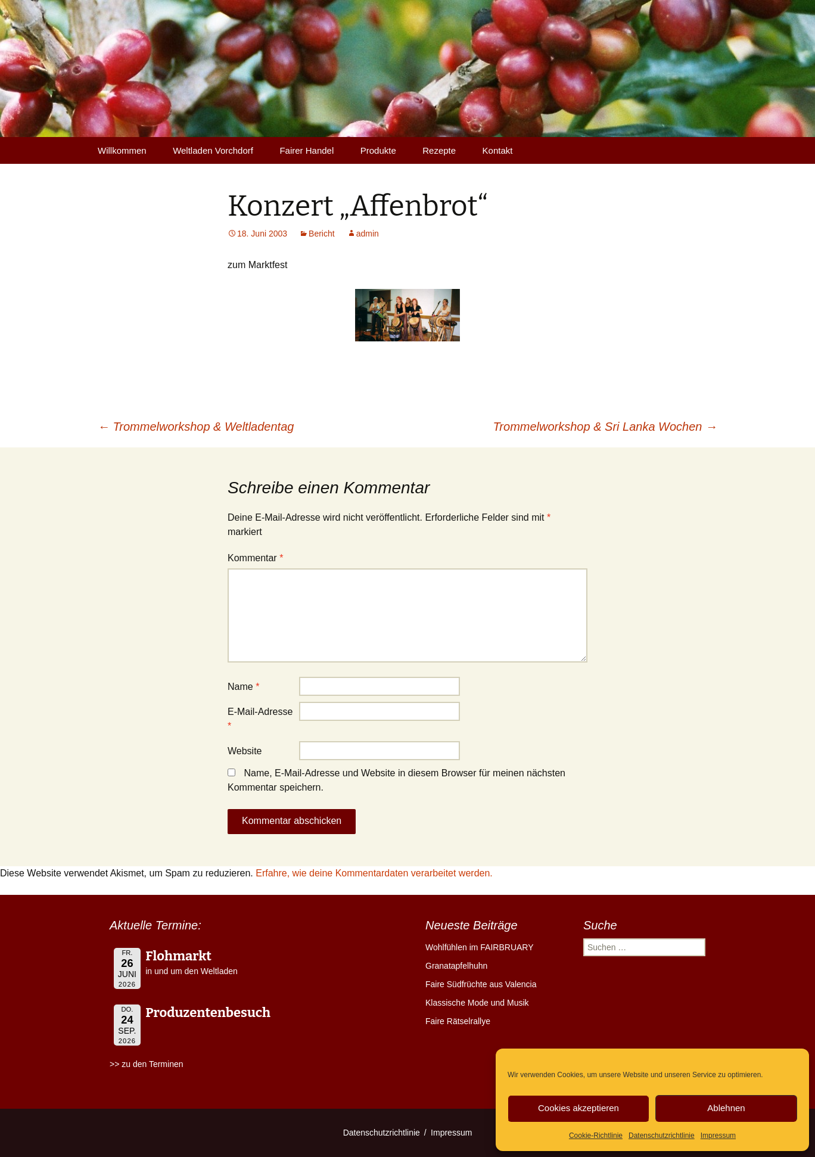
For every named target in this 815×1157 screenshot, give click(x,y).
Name (243, 687)
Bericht (322, 233)
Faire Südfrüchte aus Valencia (481, 984)
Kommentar (255, 558)
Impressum (718, 1135)
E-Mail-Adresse (260, 719)
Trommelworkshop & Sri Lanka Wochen (605, 426)
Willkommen (122, 150)
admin (367, 233)
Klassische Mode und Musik (477, 1002)
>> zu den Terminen (146, 1064)
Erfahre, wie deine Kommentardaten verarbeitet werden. (374, 873)
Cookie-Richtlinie (596, 1135)
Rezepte (439, 150)
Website (245, 751)
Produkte (378, 150)
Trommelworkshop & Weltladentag (196, 426)
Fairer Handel (306, 150)
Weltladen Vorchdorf (213, 150)
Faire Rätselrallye (457, 1021)
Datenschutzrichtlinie (662, 1135)
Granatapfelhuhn (456, 966)
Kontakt (498, 150)
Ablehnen (726, 1108)
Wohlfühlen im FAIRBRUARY (479, 947)
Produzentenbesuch (207, 1012)
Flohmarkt (178, 956)
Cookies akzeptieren (578, 1108)
